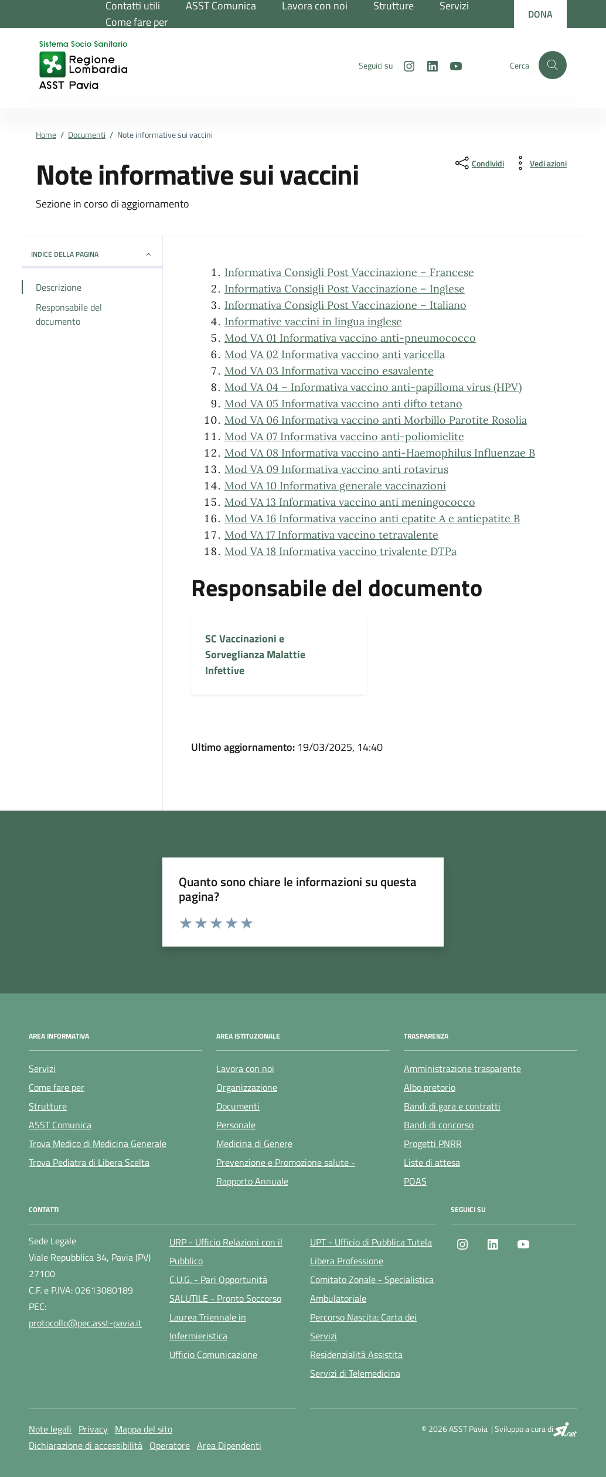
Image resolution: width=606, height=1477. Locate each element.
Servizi (42, 1068)
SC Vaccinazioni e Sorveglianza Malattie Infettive (255, 654)
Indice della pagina (92, 254)
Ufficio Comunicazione (213, 1354)
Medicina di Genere (254, 1143)
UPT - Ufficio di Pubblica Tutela (371, 1242)
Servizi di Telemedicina (355, 1373)
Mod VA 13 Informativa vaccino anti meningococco (349, 502)
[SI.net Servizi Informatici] (565, 1429)
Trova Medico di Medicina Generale (97, 1143)
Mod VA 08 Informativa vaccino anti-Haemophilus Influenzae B (379, 453)
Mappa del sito (143, 1429)
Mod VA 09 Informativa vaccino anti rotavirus (336, 469)
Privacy (93, 1429)
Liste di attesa (432, 1162)
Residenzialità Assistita (356, 1354)
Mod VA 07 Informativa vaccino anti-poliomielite (344, 436)
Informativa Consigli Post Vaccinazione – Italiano (345, 305)
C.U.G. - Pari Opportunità (218, 1279)
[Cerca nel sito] (553, 65)
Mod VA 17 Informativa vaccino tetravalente (331, 535)
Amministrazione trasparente (462, 1068)
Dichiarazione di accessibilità (85, 1445)
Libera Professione (346, 1261)
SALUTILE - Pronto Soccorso (225, 1298)
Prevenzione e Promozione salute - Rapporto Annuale (285, 1171)
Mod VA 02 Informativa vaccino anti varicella (334, 354)
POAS (415, 1181)
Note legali (50, 1429)
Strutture (48, 1106)
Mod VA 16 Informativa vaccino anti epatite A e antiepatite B (372, 518)
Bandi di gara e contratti (452, 1106)
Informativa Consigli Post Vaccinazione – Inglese (344, 288)
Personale (236, 1125)
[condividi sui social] (478, 163)
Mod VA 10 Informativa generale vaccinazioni (335, 485)
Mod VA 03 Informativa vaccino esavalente (329, 370)
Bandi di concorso (439, 1125)
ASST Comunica (60, 1125)
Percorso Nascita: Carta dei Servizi (363, 1326)
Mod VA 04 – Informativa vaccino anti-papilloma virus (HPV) (373, 387)
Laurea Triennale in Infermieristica (207, 1326)
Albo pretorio (429, 1087)
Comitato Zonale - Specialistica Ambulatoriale (372, 1288)
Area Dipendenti (229, 1445)
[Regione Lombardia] (72, 14)
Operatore (169, 1445)
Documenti (238, 1106)
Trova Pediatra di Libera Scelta (89, 1162)
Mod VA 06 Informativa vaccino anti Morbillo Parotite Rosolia (375, 420)
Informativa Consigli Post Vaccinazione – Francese (349, 272)
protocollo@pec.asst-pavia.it (85, 1323)
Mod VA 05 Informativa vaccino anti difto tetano (343, 403)
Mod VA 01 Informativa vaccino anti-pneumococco (350, 338)
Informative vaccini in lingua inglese (313, 321)
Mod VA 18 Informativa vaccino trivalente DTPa (340, 551)
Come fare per (136, 22)
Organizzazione (246, 1087)
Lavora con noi (245, 1068)
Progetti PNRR (433, 1143)
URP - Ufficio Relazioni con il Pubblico (225, 1251)
